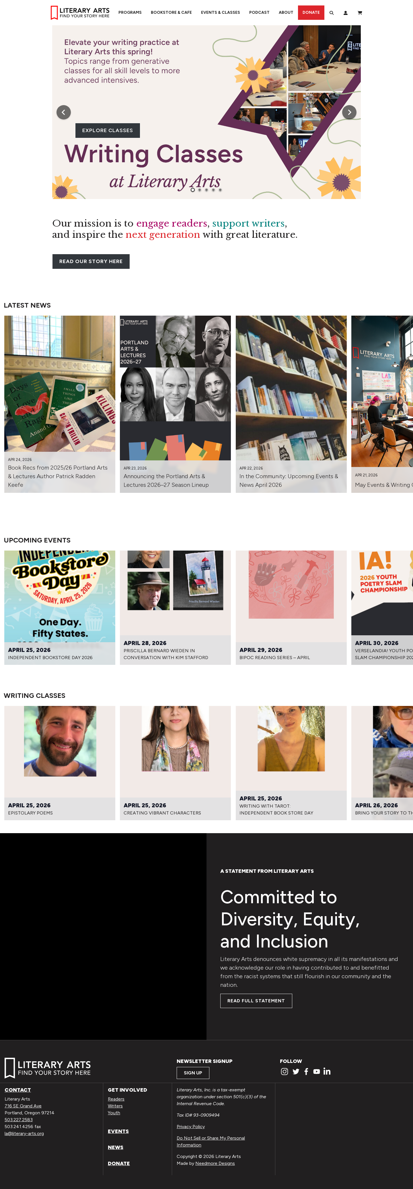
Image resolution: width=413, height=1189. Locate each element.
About (286, 12)
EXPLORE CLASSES (107, 130)
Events (118, 1131)
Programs (130, 12)
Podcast (259, 12)
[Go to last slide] (64, 112)
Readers (116, 1099)
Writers (115, 1106)
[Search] (331, 12)
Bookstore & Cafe (171, 12)
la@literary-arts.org (24, 1133)
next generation (163, 234)
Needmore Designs (215, 1163)
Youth (114, 1112)
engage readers (171, 223)
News (115, 1147)
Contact (18, 1090)
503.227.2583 (19, 1119)
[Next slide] (349, 112)
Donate (311, 12)
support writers (248, 223)
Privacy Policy (191, 1126)
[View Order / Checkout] (360, 12)
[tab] (193, 190)
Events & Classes (220, 12)
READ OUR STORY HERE (91, 261)
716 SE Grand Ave (23, 1106)
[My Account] (345, 12)
